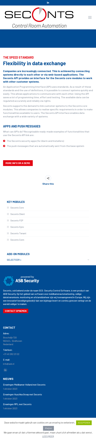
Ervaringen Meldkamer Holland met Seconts (24, 384)
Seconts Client (17, 214)
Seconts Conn (17, 239)
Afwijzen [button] (48, 428)
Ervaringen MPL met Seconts (17, 404)
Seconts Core (17, 207)
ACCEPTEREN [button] (84, 422)
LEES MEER (48, 436)
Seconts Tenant (18, 233)
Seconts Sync (17, 227)
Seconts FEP (16, 220)
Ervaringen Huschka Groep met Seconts (22, 394)
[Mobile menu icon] (90, 17)
